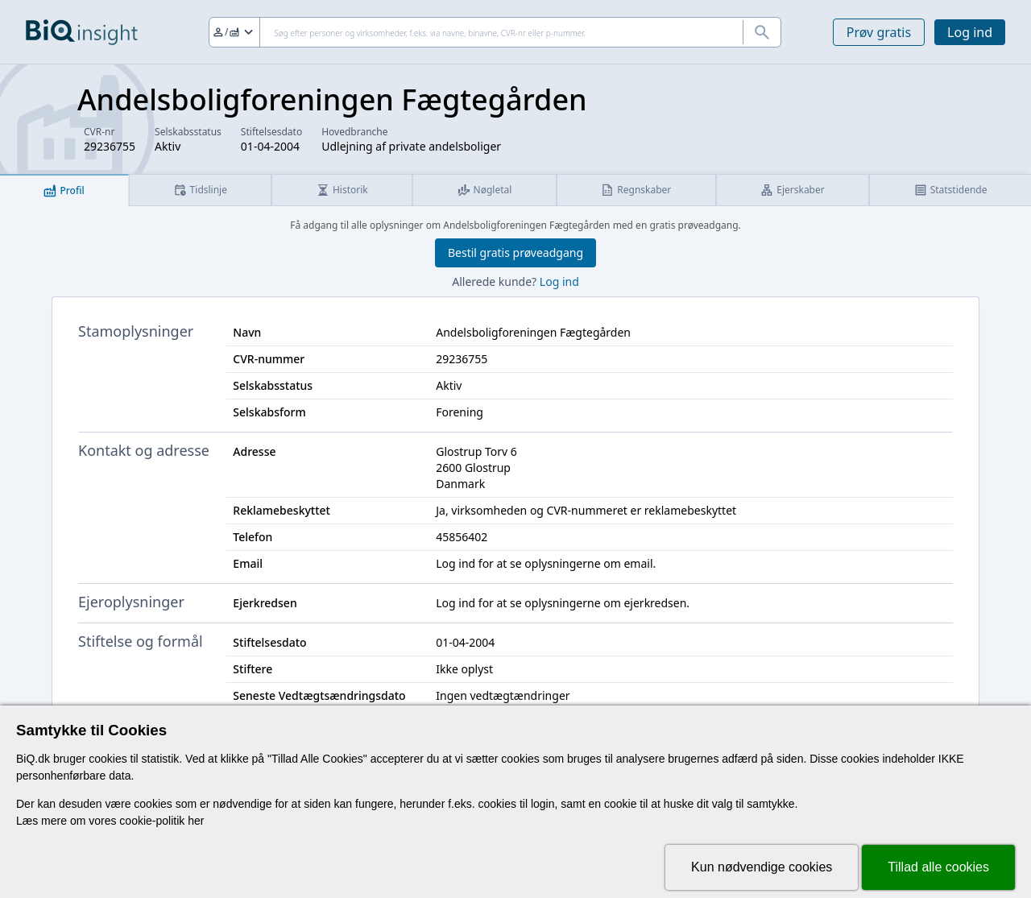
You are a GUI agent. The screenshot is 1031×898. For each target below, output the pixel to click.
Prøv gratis (879, 32)
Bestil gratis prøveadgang (515, 252)
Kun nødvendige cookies (761, 867)
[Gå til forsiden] (82, 32)
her (196, 820)
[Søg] (495, 32)
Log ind (969, 32)
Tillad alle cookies (938, 867)
